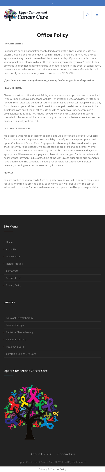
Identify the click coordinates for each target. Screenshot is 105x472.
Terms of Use (13, 278)
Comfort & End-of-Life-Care (21, 353)
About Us (11, 249)
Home (9, 242)
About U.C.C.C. (41, 454)
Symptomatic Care (16, 339)
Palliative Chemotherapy (19, 332)
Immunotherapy (15, 325)
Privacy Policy (13, 285)
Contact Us (12, 271)
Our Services (13, 256)
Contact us (66, 454)
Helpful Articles (14, 263)
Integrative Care (15, 346)
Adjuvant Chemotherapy (19, 318)
